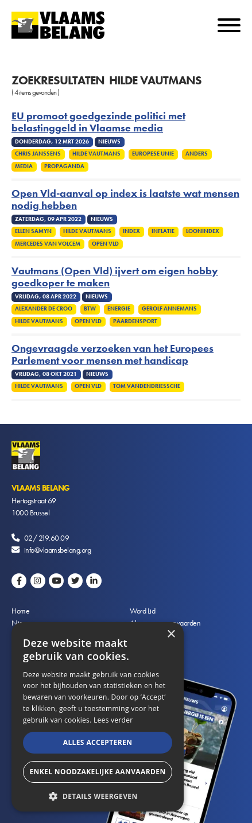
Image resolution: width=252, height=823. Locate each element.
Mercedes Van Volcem (47, 243)
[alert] (97, 717)
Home (20, 610)
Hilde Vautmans (96, 153)
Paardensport (135, 321)
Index (131, 231)
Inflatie (163, 231)
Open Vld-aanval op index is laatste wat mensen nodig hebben (125, 200)
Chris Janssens (38, 153)
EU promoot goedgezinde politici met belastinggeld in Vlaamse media (98, 122)
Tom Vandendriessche (146, 386)
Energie (118, 308)
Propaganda (64, 166)
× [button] (170, 634)
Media (24, 166)
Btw (90, 308)
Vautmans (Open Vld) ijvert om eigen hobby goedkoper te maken (114, 277)
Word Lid (142, 610)
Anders (196, 153)
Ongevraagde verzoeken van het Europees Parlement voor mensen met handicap (112, 355)
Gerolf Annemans (169, 308)
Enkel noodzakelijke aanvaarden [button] (97, 772)
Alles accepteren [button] (98, 742)
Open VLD (105, 243)
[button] (97, 795)
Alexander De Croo (43, 308)
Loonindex (202, 231)
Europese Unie (153, 153)
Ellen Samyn (33, 231)
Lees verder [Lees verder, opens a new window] (113, 720)
